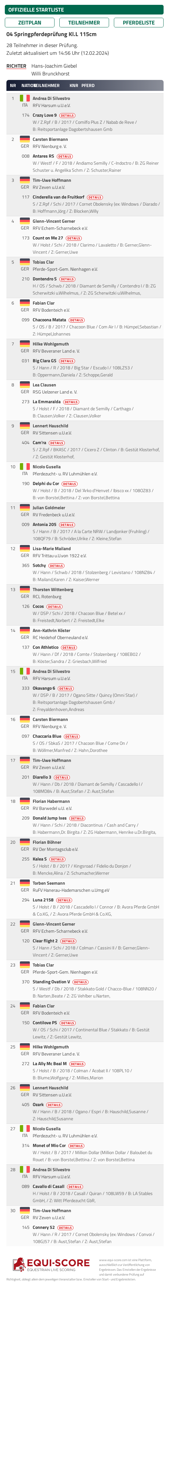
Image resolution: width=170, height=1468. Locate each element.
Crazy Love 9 (54, 115)
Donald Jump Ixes (59, 817)
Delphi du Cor (56, 483)
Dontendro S (54, 278)
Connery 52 (53, 1227)
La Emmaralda (56, 401)
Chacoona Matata (59, 319)
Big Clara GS (54, 360)
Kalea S (49, 858)
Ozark (48, 1104)
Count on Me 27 (58, 237)
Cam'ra (49, 442)
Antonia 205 (54, 524)
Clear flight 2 (55, 940)
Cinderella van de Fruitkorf (68, 196)
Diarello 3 (52, 777)
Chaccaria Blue (57, 736)
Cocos (48, 606)
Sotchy (49, 565)
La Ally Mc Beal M (59, 1063)
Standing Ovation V (61, 981)
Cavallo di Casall (58, 1186)
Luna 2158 (53, 899)
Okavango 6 (54, 688)
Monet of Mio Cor (59, 1145)
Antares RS (53, 156)
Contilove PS (55, 1022)
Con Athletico (55, 647)
